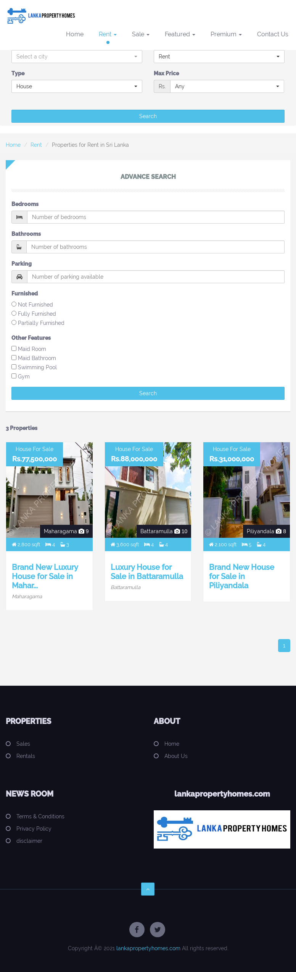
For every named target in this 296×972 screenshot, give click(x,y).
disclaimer (29, 841)
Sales (23, 744)
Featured (180, 34)
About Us (176, 756)
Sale (141, 34)
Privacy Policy (33, 829)
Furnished (24, 293)
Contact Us (272, 34)
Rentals (25, 756)
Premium (226, 34)
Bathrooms (26, 234)
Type (17, 73)
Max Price (166, 73)
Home (75, 34)
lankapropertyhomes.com (148, 948)
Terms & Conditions (40, 816)
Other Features (31, 338)
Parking (21, 264)
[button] (76, 56)
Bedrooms (25, 204)
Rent (108, 34)
